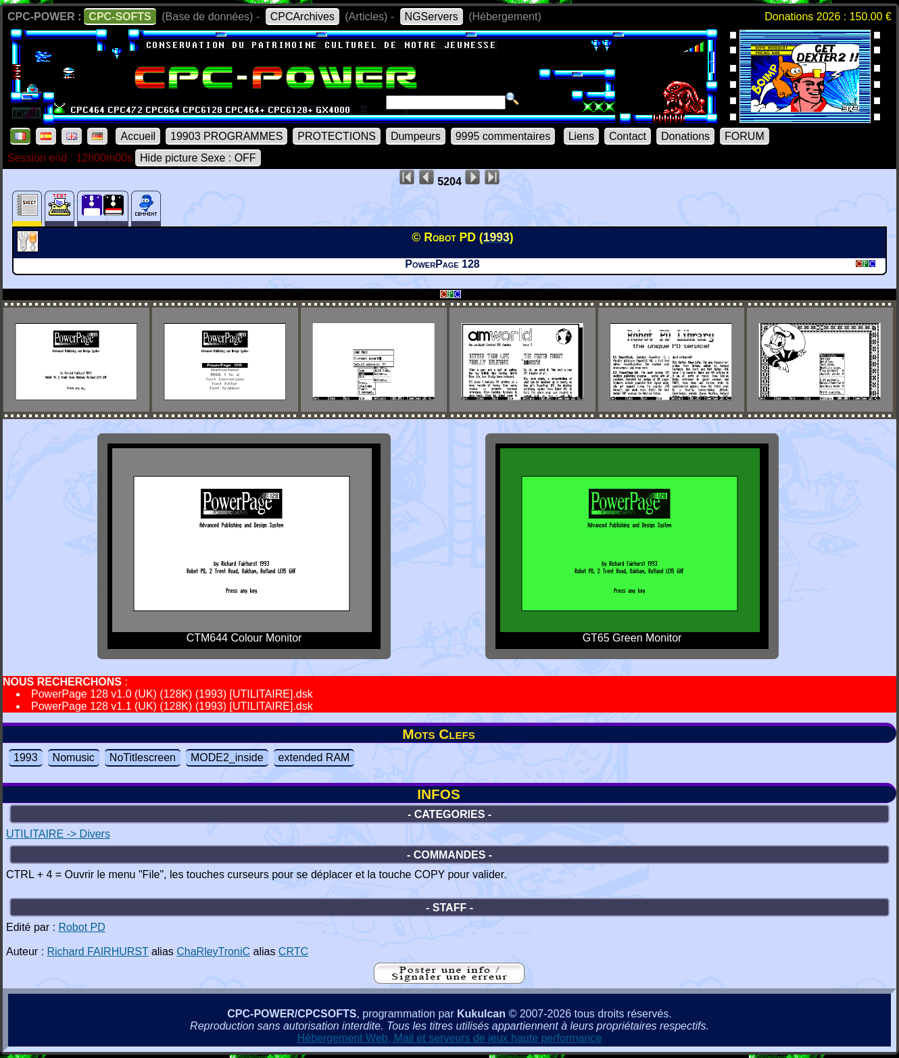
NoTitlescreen (143, 757)
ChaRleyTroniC (213, 951)
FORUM (744, 136)
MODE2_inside (227, 757)
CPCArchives (302, 16)
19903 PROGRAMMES (226, 136)
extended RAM (314, 757)
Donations (685, 136)
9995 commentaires (503, 136)
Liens (581, 136)
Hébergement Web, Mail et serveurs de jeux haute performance (449, 1038)
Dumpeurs (416, 136)
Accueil (137, 136)
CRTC (293, 951)
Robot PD (81, 927)
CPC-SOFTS (120, 16)
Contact (627, 136)
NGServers (431, 16)
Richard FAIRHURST (97, 951)
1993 (26, 757)
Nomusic (74, 757)
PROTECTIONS (336, 136)
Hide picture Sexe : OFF (198, 158)
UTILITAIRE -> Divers (58, 834)
